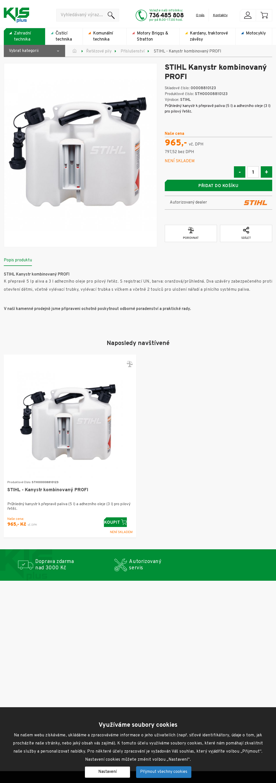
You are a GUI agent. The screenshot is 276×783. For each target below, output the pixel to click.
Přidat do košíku (218, 186)
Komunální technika (103, 36)
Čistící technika (64, 36)
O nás (200, 15)
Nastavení (107, 771)
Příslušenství (132, 51)
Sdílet (246, 232)
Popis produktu (18, 259)
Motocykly (256, 33)
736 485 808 (166, 16)
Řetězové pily (99, 51)
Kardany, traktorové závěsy (209, 36)
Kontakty (220, 15)
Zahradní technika (22, 36)
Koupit (118, 521)
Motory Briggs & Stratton (152, 36)
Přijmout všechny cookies (163, 771)
